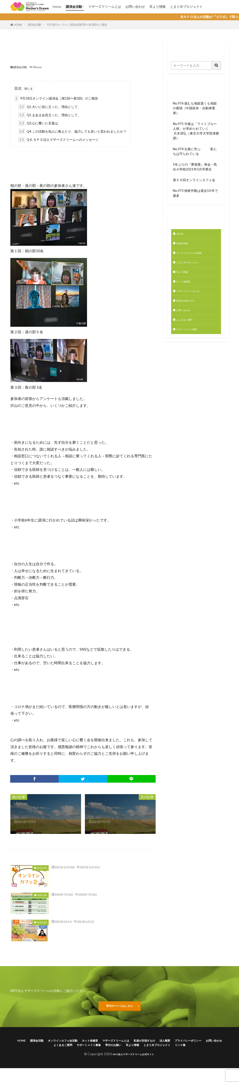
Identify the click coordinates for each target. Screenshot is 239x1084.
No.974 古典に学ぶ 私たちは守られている (195, 151)
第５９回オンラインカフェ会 (194, 180)
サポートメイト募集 (191, 342)
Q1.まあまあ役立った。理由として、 (49, 116)
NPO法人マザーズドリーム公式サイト (133, 1066)
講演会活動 (74, 7)
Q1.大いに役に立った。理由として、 (49, 107)
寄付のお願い (175, 1050)
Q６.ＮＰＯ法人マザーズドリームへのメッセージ (58, 140)
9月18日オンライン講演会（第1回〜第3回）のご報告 (56, 99)
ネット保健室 (186, 288)
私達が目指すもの (189, 309)
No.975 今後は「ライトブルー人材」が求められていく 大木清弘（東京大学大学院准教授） (196, 131)
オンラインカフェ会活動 (194, 256)
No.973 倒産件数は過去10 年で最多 (195, 193)
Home (57, 7)
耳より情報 (157, 7)
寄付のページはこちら (119, 1008)
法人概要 (211, 1044)
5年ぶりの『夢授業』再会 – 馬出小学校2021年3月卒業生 (195, 166)
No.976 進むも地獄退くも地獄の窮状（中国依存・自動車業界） (195, 108)
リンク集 (140, 1056)
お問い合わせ (135, 7)
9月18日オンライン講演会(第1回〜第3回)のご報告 (77, 24)
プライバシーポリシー (48, 1050)
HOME (18, 24)
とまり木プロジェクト (186, 7)
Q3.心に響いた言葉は (38, 124)
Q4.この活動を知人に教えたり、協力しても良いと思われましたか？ (72, 132)
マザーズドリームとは (104, 7)
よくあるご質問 (187, 331)
